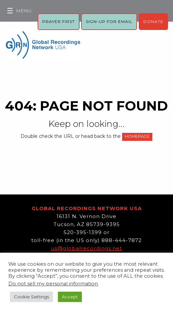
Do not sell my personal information (53, 284)
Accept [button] (70, 296)
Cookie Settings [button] (31, 296)
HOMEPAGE (137, 136)
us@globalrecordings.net (86, 248)
